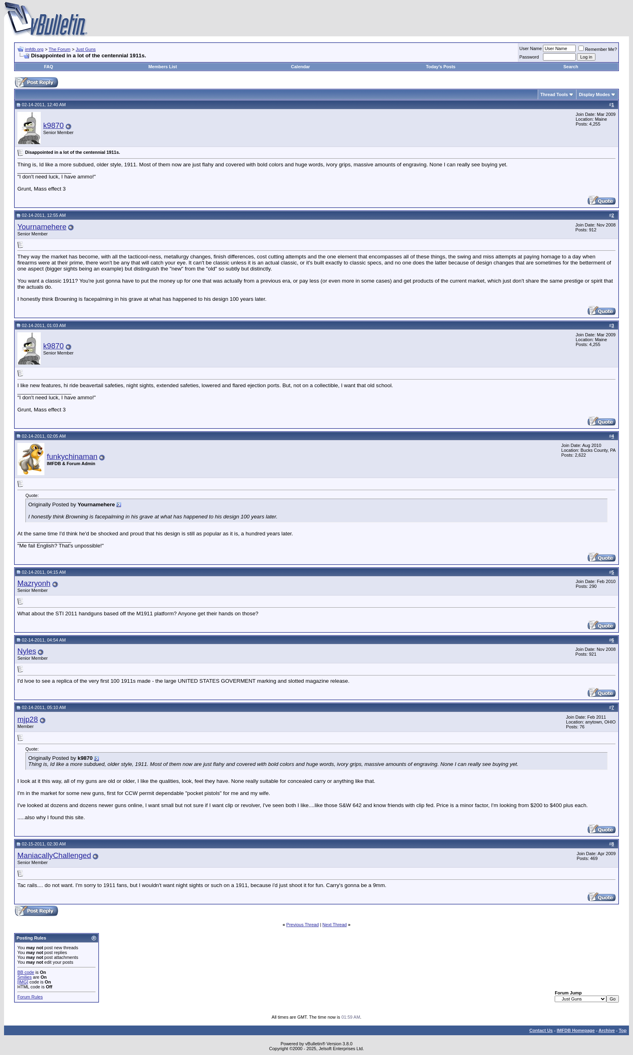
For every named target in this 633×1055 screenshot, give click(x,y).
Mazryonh (33, 583)
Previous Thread (302, 924)
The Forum (60, 49)
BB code (25, 972)
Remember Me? (598, 49)
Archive (607, 1030)
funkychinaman (72, 456)
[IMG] (22, 981)
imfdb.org (34, 49)
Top (623, 1030)
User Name (531, 48)
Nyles (26, 651)
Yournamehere (42, 226)
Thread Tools (554, 94)
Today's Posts (440, 66)
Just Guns (86, 49)
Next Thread (335, 924)
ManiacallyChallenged (54, 855)
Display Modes (594, 94)
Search (571, 66)
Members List (162, 66)
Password (529, 57)
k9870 (53, 125)
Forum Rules (30, 996)
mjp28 (27, 719)
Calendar (300, 66)
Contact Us (541, 1030)
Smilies (24, 977)
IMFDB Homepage (576, 1030)
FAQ (48, 66)
